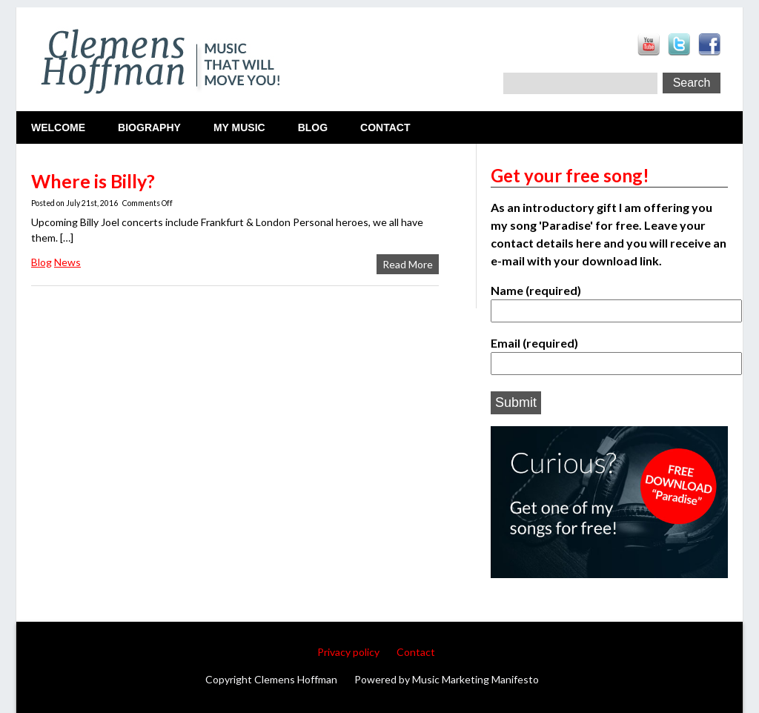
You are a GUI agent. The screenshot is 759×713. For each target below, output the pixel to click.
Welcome (58, 127)
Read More (407, 264)
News (67, 262)
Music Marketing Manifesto (475, 679)
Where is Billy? (93, 181)
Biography (149, 127)
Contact (385, 127)
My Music (239, 127)
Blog (313, 127)
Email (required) (609, 352)
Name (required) (609, 299)
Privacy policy (348, 652)
